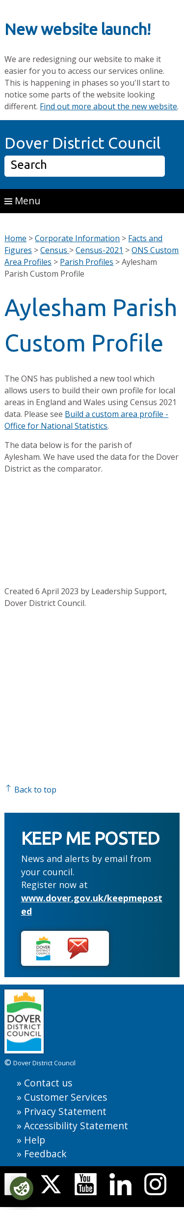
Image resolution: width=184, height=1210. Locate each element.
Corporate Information (77, 238)
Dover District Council (82, 143)
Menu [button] (22, 200)
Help (34, 1139)
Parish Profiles (86, 261)
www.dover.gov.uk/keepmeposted (91, 904)
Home (15, 238)
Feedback (45, 1153)
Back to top (30, 789)
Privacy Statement (65, 1111)
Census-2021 (99, 250)
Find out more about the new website (108, 106)
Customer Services (65, 1097)
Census (54, 250)
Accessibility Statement (76, 1125)
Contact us (48, 1082)
